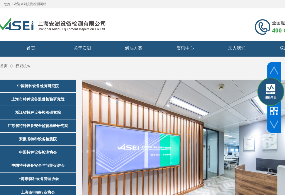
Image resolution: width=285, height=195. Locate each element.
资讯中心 (185, 48)
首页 (31, 48)
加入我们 (236, 48)
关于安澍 (82, 48)
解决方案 (133, 48)
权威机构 (23, 66)
